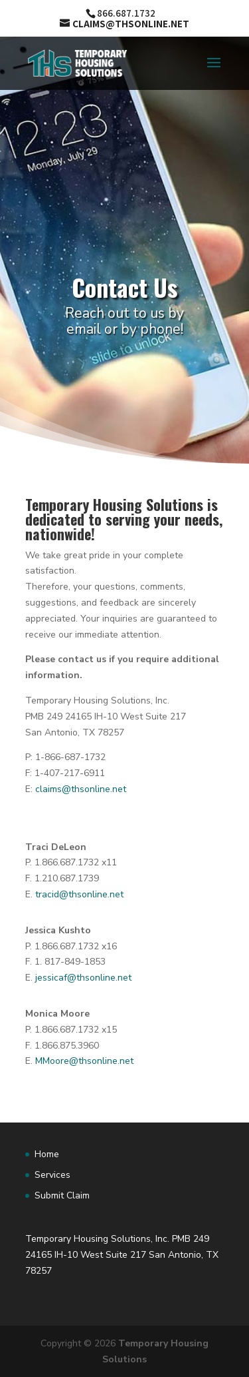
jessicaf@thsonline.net (83, 977)
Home (47, 1154)
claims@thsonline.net (80, 789)
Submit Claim (62, 1195)
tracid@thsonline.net (79, 894)
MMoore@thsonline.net (84, 1061)
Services (52, 1174)
